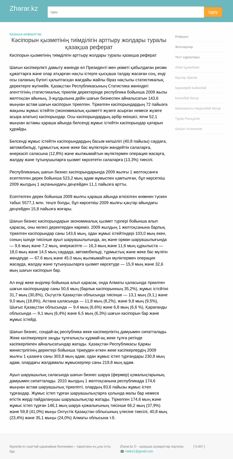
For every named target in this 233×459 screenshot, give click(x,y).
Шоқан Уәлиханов (188, 129)
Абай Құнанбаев (187, 67)
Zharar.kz (24, 8)
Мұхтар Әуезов (186, 77)
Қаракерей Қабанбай (190, 88)
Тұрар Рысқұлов (187, 118)
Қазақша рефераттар (25, 34)
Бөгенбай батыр (187, 98)
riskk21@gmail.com (139, 451)
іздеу (213, 12)
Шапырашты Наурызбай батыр (198, 108)
